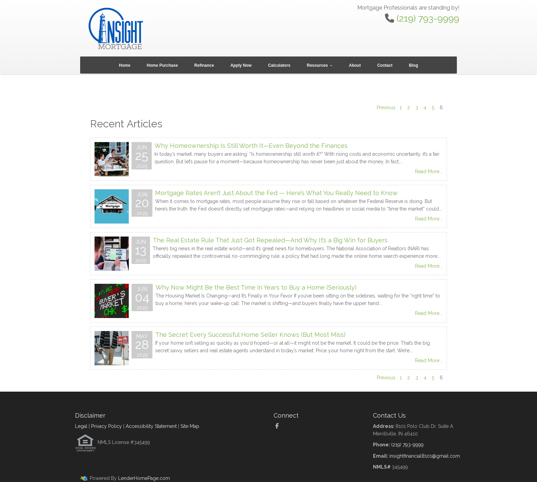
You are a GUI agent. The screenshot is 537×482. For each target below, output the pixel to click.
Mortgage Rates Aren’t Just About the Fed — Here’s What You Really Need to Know (276, 192)
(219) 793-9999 (428, 18)
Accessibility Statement (151, 426)
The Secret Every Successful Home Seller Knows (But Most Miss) (250, 334)
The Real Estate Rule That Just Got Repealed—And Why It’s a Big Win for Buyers (270, 240)
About (355, 65)
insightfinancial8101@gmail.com (424, 456)
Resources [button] (320, 65)
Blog (413, 65)
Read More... (428, 171)
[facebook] (279, 426)
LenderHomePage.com (144, 478)
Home (124, 65)
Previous (386, 107)
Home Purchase (162, 65)
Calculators (279, 65)
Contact (384, 65)
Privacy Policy (106, 426)
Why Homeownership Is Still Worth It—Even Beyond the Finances (251, 145)
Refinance (204, 65)
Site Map (189, 426)
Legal (81, 426)
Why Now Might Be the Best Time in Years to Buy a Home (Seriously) (256, 287)
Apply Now (241, 65)
